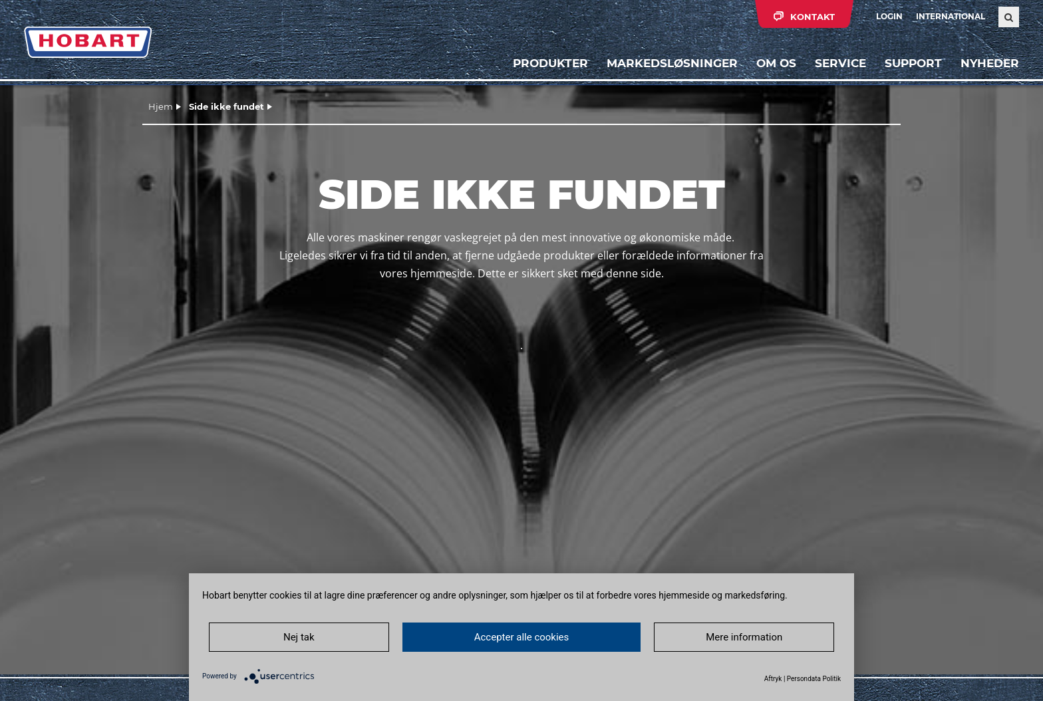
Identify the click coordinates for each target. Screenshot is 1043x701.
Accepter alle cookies (521, 637)
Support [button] (913, 63)
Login (889, 16)
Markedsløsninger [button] (672, 63)
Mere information (744, 637)
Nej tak (299, 637)
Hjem (160, 106)
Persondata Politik (814, 678)
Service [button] (840, 63)
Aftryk (773, 678)
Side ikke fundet (226, 106)
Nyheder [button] (990, 63)
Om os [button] (776, 63)
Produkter (550, 63)
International (950, 16)
